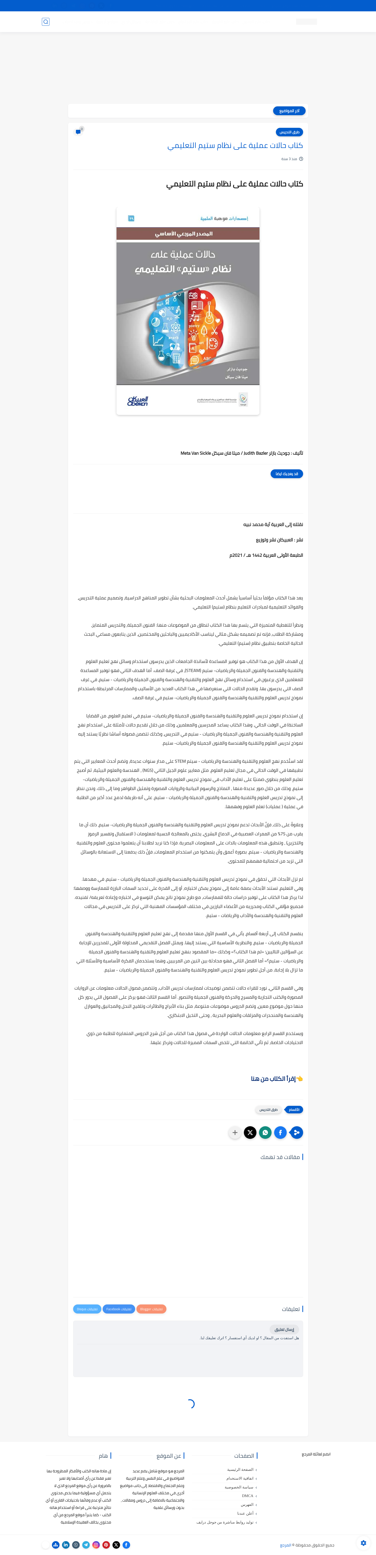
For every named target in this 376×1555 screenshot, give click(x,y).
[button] (280, 1132)
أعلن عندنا (245, 1513)
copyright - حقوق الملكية (175, 6)
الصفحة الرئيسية (240, 1470)
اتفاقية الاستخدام (239, 1478)
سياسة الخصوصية (239, 1487)
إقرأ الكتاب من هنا (273, 1078)
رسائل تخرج (131, 22)
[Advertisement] (188, 68)
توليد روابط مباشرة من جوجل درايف (224, 1522)
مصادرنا (244, 6)
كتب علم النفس (256, 22)
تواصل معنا (324, 6)
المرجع (285, 1545)
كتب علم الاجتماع (193, 22)
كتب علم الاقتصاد (159, 22)
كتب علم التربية (225, 22)
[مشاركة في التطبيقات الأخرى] (235, 1132)
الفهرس (247, 1505)
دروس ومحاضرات (77, 22)
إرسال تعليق (284, 1329)
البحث (261, 6)
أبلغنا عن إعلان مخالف (216, 6)
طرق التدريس (289, 132)
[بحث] (45, 22)
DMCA (247, 1496)
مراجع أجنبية (107, 22)
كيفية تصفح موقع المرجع (290, 6)
